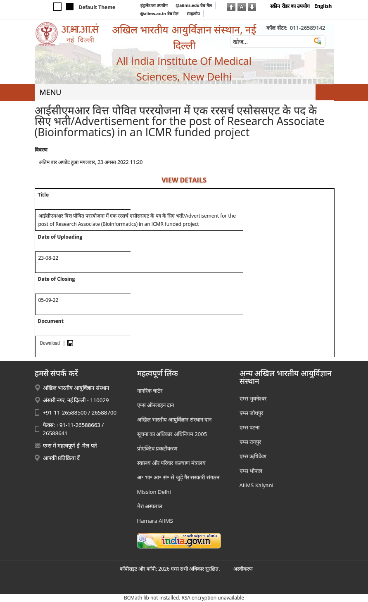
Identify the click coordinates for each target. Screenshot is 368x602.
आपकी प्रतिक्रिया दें (61, 458)
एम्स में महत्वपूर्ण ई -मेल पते (70, 445)
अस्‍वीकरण (243, 568)
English (323, 5)
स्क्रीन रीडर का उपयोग (289, 5)
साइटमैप (193, 14)
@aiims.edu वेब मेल (194, 5)
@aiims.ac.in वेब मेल (159, 14)
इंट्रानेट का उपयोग (154, 5)
